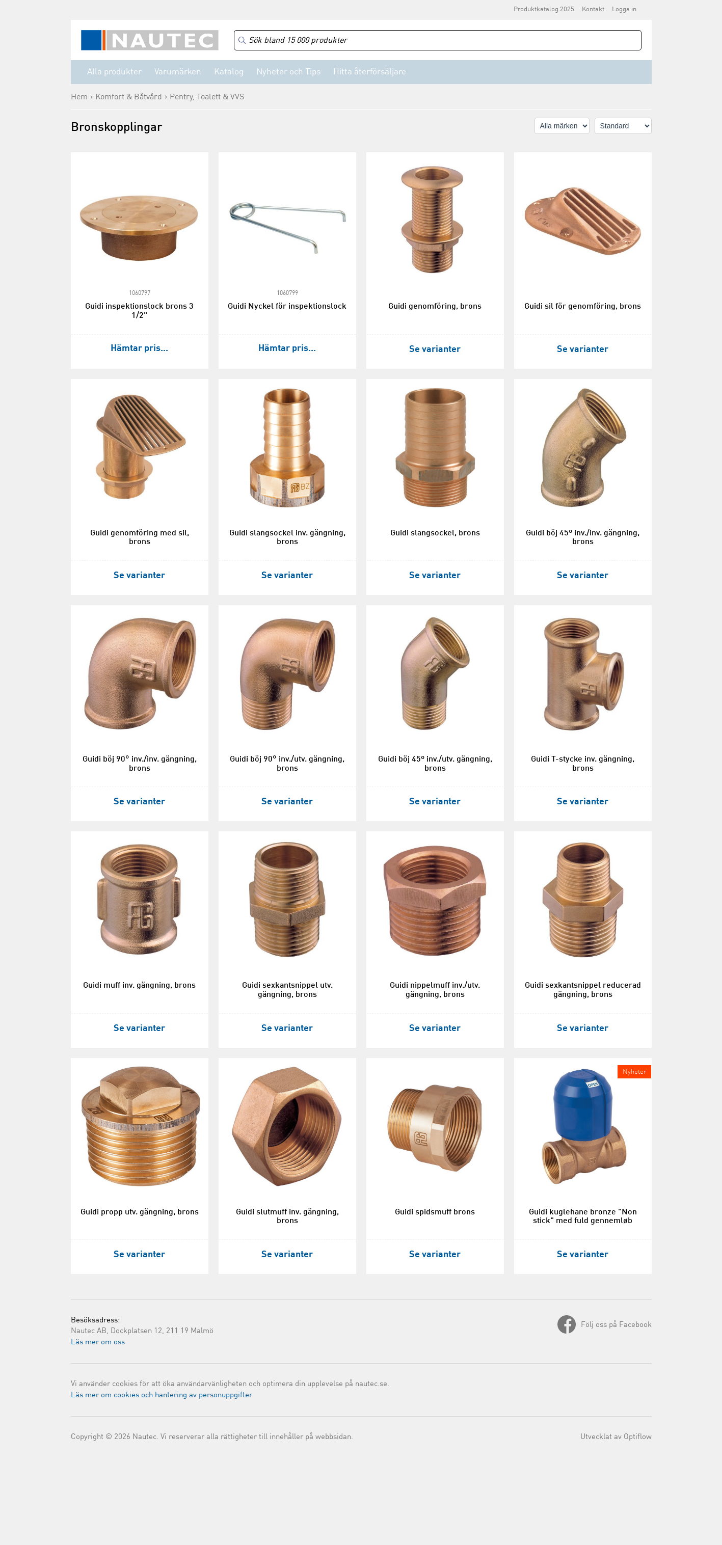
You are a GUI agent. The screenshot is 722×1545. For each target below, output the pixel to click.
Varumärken (177, 72)
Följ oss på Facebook (616, 1325)
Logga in (624, 9)
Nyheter (634, 1072)
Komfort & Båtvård (128, 97)
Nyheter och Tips (288, 72)
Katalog (229, 72)
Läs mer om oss (98, 1342)
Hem (79, 97)
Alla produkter (114, 72)
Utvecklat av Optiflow (616, 1437)
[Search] (437, 40)
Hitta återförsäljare (369, 72)
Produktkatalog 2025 (544, 9)
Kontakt (593, 9)
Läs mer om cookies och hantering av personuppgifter (161, 1395)
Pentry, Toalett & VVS (207, 97)
